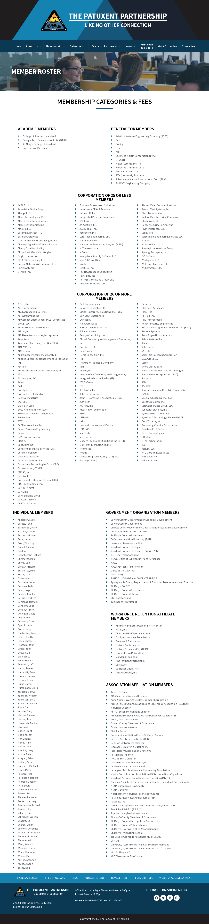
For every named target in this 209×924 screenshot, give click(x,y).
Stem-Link (188, 46)
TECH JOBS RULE (143, 877)
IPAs (95, 46)
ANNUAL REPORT (94, 877)
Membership (55, 46)
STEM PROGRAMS (55, 877)
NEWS (75, 877)
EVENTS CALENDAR (28, 877)
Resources (112, 46)
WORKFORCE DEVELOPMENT (175, 877)
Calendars (78, 46)
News (131, 46)
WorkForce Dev (167, 46)
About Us (33, 46)
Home (17, 46)
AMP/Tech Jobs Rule (147, 46)
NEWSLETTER (119, 877)
